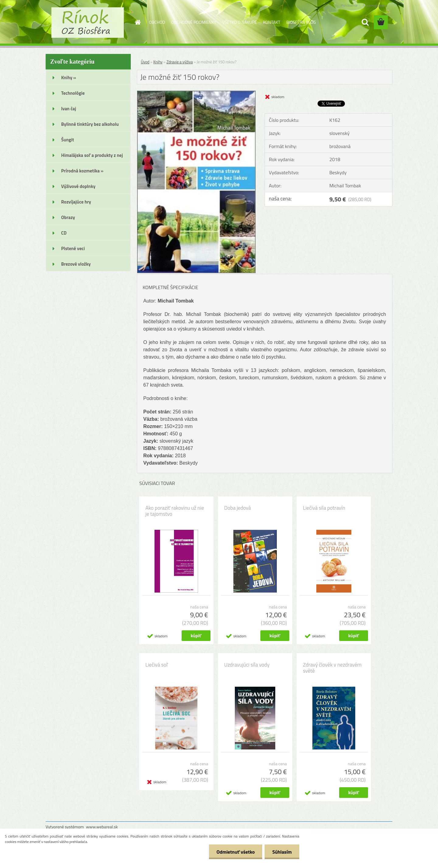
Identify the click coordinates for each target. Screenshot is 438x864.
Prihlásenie (349, 5)
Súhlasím (282, 851)
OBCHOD (157, 22)
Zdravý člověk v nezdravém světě (332, 668)
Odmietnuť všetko (235, 851)
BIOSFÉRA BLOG (301, 22)
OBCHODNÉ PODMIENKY (193, 22)
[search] (365, 22)
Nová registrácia (375, 5)
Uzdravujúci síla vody (246, 665)
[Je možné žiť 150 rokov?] (196, 93)
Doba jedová (237, 508)
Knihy (157, 62)
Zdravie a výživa (179, 62)
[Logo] (87, 22)
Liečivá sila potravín (324, 508)
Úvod (145, 62)
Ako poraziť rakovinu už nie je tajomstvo (174, 511)
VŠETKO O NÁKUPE (239, 22)
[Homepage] (137, 22)
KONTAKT (271, 22)
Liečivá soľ (156, 665)
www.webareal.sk (102, 826)
